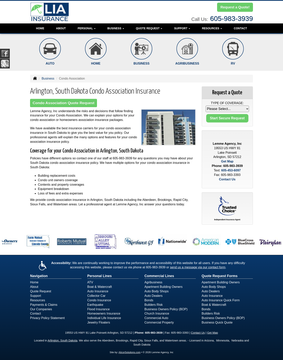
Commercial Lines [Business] (159, 276)
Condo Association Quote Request (63, 103)
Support (35, 295)
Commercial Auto (156, 318)
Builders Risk (153, 304)
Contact (240, 28)
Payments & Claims (43, 304)
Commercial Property (159, 322)
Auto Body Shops (156, 291)
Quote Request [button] (149, 28)
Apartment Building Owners (163, 286)
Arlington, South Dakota (62, 340)
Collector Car (96, 295)
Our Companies (41, 309)
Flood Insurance (98, 309)
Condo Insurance (99, 300)
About (61, 28)
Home (40, 28)
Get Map (227, 161)
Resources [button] (212, 28)
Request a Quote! (235, 7)
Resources (37, 300)
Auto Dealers (153, 295)
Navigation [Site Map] (39, 276)
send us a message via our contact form (198, 267)
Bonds (148, 300)
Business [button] (115, 28)
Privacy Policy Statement (47, 318)
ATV (90, 282)
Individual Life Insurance (104, 318)
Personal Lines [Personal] (99, 276)
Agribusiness (153, 282)
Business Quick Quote (217, 322)
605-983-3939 (231, 18)
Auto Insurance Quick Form (221, 300)
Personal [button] (86, 28)
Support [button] (182, 28)
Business (48, 78)
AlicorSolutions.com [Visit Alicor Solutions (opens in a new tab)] (130, 352)
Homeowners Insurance (103, 313)
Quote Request (40, 291)
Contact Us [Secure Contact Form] (227, 179)
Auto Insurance (97, 291)
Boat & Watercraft (99, 286)
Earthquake (95, 304)
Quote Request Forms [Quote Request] (220, 276)
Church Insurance (156, 313)
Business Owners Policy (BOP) (166, 309)
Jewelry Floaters (98, 322)
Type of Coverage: (227, 103)
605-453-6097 (231, 170)
